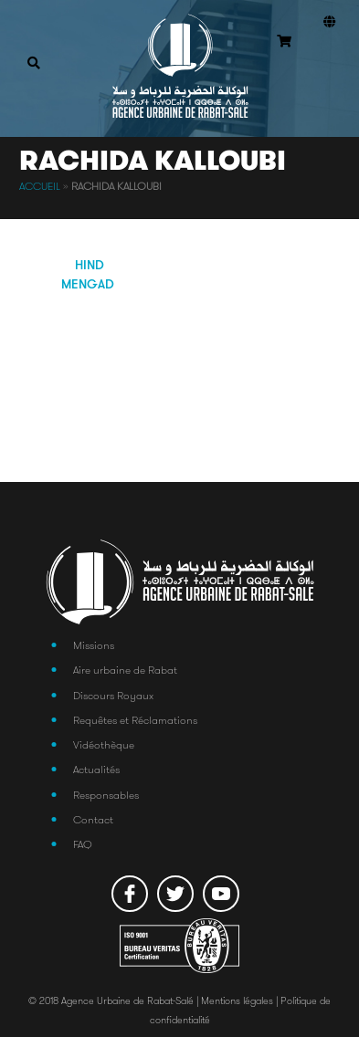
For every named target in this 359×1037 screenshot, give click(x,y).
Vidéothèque (103, 744)
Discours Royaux (113, 695)
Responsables (106, 794)
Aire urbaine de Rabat (125, 669)
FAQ (82, 844)
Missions (93, 645)
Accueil (39, 186)
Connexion (325, 64)
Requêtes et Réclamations (135, 720)
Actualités (96, 769)
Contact (93, 819)
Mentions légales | (240, 1001)
